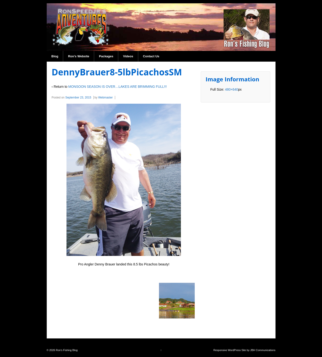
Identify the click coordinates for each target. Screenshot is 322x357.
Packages (106, 56)
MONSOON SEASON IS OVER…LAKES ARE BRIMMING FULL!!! (117, 86)
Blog (54, 56)
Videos (128, 56)
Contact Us (151, 56)
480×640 (231, 89)
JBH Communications (263, 350)
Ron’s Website (78, 56)
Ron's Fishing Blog (66, 350)
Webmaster (105, 97)
